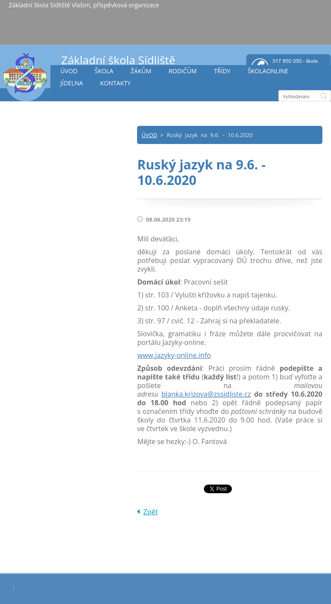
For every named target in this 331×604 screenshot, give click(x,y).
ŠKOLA (104, 71)
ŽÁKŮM (141, 71)
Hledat (323, 95)
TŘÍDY (222, 71)
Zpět (150, 511)
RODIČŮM (183, 71)
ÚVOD (69, 71)
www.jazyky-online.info (174, 355)
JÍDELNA (71, 83)
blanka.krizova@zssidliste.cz (206, 394)
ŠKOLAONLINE (268, 71)
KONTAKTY (115, 83)
